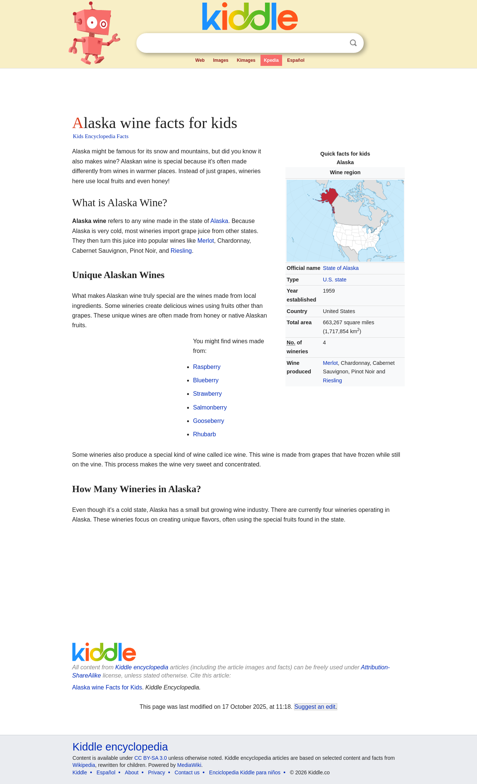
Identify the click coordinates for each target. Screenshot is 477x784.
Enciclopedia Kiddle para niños (244, 772)
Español (295, 60)
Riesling (332, 380)
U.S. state (335, 280)
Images (220, 60)
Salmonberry (210, 407)
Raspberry (207, 367)
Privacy (156, 772)
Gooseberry (208, 421)
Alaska (219, 221)
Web (200, 60)
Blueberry (205, 380)
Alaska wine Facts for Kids (107, 687)
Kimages (246, 60)
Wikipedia (84, 765)
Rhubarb (204, 434)
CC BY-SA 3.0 (150, 758)
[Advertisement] (238, 89)
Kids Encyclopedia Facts (101, 136)
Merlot (330, 363)
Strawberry (207, 394)
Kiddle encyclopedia (141, 667)
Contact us (187, 772)
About (132, 772)
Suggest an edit (314, 707)
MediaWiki (189, 765)
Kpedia (271, 60)
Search (353, 43)
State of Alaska (341, 268)
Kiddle (80, 772)
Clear (338, 43)
